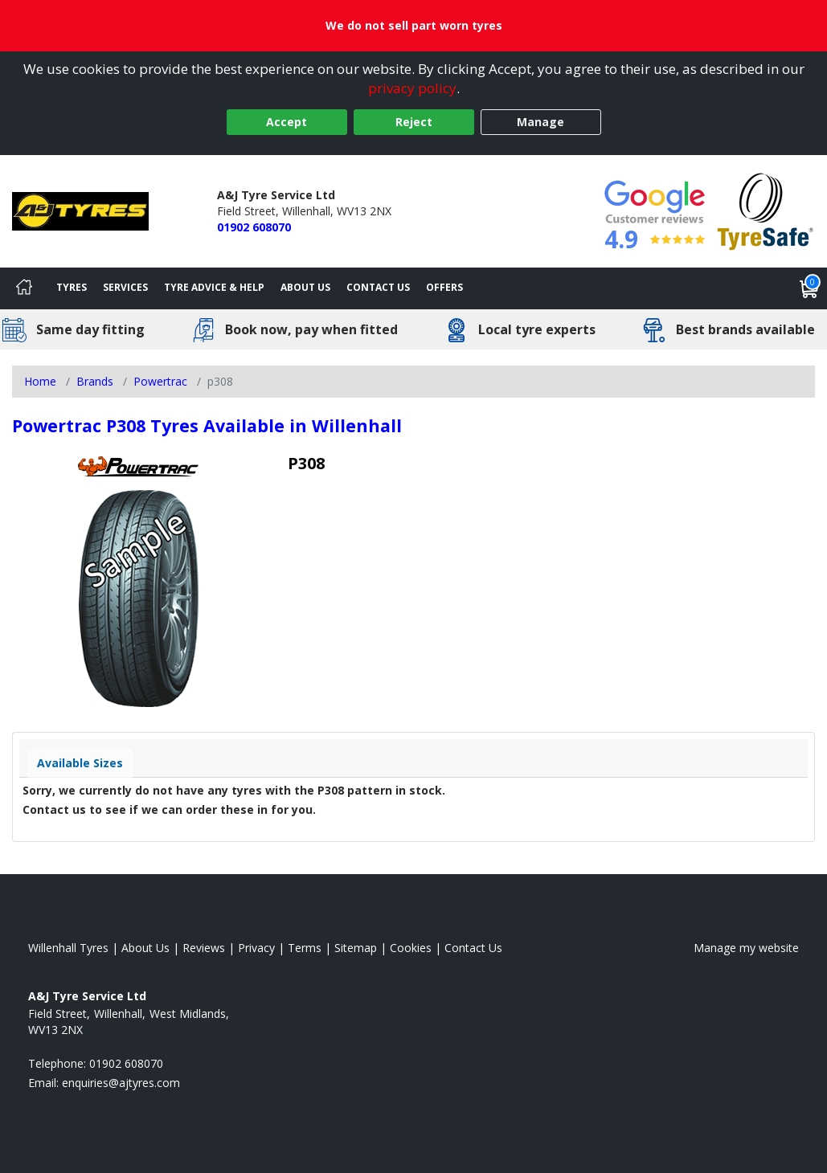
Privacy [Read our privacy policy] (256, 947)
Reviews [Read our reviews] (203, 947)
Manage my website (746, 947)
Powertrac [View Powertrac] (160, 381)
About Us (305, 287)
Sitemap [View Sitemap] (355, 947)
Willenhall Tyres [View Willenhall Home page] (68, 947)
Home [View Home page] (40, 381)
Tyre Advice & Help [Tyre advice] (214, 287)
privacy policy (412, 88)
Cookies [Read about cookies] (411, 947)
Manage (540, 121)
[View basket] (809, 288)
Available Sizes (80, 762)
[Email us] (121, 1082)
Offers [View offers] (444, 287)
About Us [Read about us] (145, 947)
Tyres (71, 287)
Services (125, 287)
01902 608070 (254, 227)
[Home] (24, 288)
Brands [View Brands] (94, 381)
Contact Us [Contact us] (378, 287)
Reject (413, 121)
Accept (286, 121)
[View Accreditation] (765, 210)
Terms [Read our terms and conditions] (304, 947)
